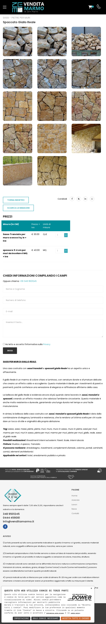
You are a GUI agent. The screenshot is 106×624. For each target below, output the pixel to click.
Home (74, 495)
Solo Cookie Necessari (45, 618)
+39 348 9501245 (28, 281)
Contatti (75, 513)
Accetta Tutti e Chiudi (75, 618)
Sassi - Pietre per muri (16, 18)
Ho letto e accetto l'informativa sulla (27, 344)
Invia (10, 350)
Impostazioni (21, 618)
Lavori (74, 504)
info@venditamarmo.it (18, 521)
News (74, 509)
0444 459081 (11, 517)
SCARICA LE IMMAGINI (18, 207)
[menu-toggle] (4, 7)
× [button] (91, 588)
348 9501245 (11, 514)
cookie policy (75, 613)
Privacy (46, 344)
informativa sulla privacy (55, 613)
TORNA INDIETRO (16, 200)
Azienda (75, 500)
